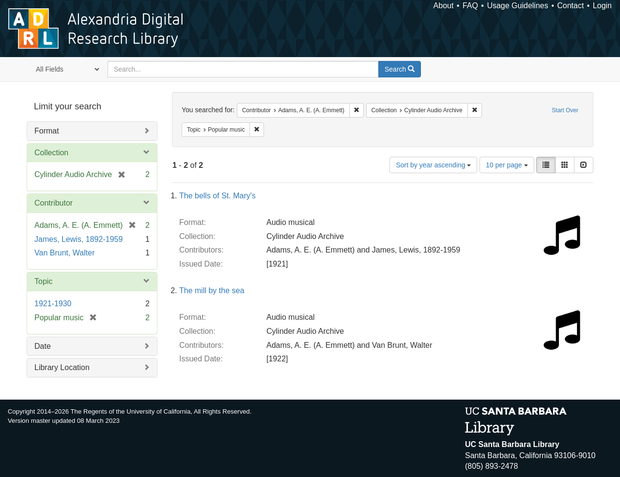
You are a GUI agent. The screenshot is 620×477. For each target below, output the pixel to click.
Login (602, 5)
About (444, 5)
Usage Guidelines (517, 5)
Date (42, 346)
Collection (51, 153)
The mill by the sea (211, 290)
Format (46, 131)
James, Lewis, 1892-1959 (78, 239)
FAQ (470, 5)
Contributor (53, 203)
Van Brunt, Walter (64, 253)
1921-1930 (53, 303)
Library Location (62, 367)
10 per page (507, 165)
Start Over (565, 110)
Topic (43, 281)
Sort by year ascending (433, 165)
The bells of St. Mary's (217, 196)
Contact (570, 5)
